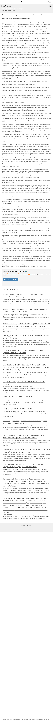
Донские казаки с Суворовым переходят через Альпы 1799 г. (16, 719)
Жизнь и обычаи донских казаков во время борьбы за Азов (26, 324)
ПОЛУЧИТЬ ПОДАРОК (10, 279)
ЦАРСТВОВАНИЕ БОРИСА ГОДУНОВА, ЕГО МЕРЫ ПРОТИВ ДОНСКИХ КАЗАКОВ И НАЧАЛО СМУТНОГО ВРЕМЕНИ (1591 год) (26, 367)
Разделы (29, 525)
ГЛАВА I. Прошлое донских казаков (17, 396)
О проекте (22, 525)
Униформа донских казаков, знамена (17, 408)
